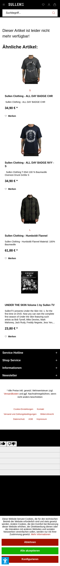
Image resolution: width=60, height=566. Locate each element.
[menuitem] (43, 5)
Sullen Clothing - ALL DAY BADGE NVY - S (29, 164)
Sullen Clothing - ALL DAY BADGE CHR (29, 96)
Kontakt (40, 409)
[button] (5, 560)
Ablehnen (30, 542)
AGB (30, 419)
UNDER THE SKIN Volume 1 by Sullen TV (30, 305)
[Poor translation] (12, 443)
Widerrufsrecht (47, 414)
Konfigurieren (30, 559)
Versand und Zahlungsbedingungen (20, 414)
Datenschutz (19, 419)
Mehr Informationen (40, 534)
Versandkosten (11, 393)
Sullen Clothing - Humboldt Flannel (26, 235)
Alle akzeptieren (30, 550)
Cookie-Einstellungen (23, 409)
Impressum (41, 419)
